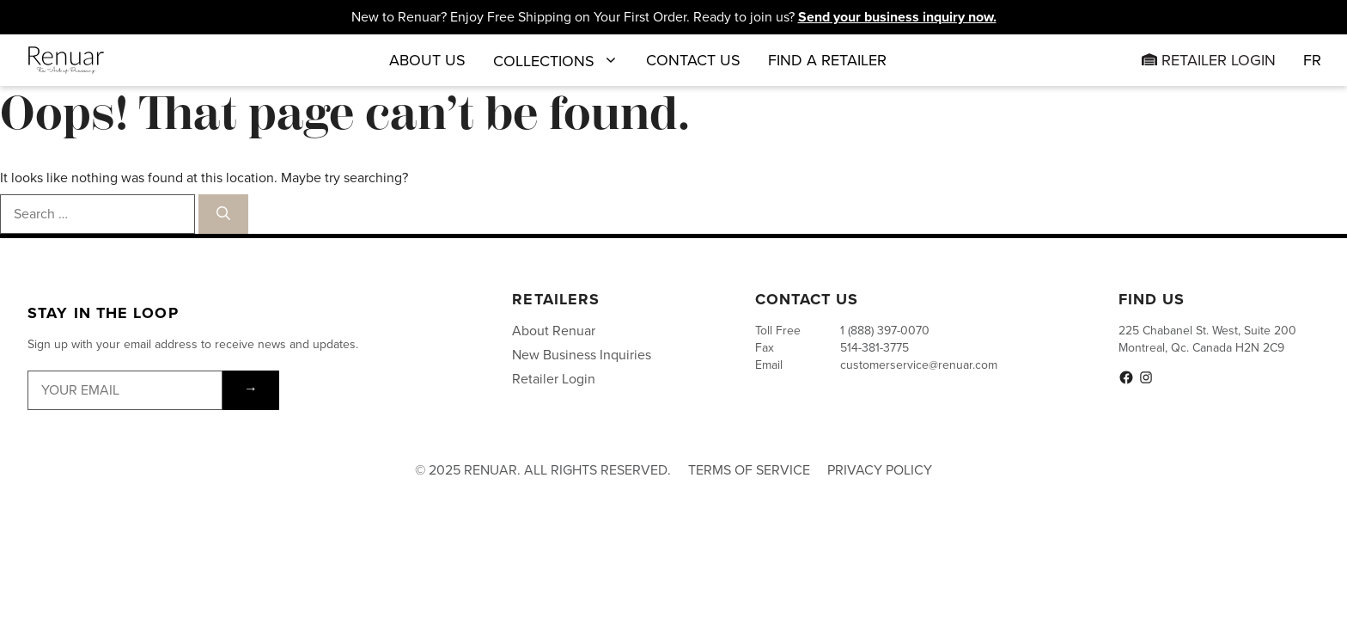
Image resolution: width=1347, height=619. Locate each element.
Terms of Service (749, 470)
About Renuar (553, 330)
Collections (556, 60)
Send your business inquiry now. (897, 17)
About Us (427, 60)
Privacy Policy (879, 470)
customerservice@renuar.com (918, 365)
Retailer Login (1209, 60)
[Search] (223, 214)
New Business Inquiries (581, 355)
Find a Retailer (827, 60)
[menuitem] (1312, 60)
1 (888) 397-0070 (884, 331)
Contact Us (693, 60)
